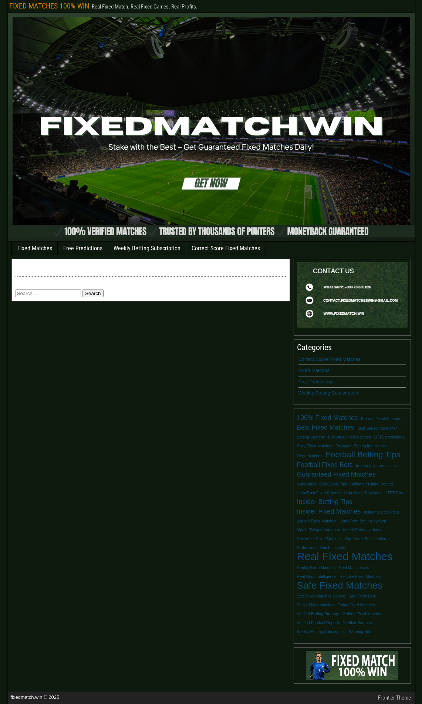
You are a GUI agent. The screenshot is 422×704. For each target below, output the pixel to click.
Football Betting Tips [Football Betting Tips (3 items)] (362, 454)
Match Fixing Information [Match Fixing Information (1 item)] (318, 530)
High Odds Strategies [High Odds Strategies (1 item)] (362, 493)
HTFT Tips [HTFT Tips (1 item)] (394, 493)
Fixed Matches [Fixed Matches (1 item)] (310, 456)
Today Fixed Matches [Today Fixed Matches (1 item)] (356, 605)
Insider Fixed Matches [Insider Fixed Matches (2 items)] (329, 511)
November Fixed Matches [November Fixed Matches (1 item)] (319, 539)
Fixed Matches (34, 248)
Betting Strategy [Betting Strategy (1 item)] (311, 437)
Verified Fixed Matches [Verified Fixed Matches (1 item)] (362, 614)
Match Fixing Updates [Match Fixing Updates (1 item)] (362, 530)
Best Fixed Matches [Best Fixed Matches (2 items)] (325, 427)
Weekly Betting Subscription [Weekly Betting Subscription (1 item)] (321, 631)
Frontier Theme (394, 697)
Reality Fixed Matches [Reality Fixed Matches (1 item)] (316, 567)
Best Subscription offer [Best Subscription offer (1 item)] (377, 428)
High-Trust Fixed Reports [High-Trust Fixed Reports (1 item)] (319, 493)
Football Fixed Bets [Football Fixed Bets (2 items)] (325, 464)
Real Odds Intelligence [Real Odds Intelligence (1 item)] (317, 576)
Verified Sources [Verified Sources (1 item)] (357, 622)
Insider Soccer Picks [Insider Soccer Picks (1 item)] (382, 512)
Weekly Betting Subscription (147, 248)
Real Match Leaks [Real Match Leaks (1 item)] (354, 567)
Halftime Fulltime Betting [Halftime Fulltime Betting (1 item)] (371, 484)
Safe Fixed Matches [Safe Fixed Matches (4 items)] (340, 585)
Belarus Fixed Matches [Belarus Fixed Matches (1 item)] (381, 418)
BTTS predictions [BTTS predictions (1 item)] (389, 437)
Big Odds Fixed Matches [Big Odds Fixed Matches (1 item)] (349, 437)
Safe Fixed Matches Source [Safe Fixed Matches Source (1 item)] (321, 596)
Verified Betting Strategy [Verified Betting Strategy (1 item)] (318, 614)
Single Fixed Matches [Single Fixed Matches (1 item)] (316, 605)
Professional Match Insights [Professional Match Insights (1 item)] (321, 547)
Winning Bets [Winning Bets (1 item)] (360, 631)
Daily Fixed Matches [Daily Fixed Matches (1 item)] (314, 446)
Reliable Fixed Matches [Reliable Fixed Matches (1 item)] (360, 576)
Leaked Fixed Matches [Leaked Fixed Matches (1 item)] (317, 521)
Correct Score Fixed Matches (226, 248)
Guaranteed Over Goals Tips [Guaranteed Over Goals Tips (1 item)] (322, 484)
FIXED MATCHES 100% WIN (49, 5)
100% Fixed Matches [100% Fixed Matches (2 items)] (327, 418)
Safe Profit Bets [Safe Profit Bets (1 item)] (362, 596)
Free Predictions (82, 248)
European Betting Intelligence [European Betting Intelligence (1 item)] (361, 446)
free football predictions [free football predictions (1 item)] (376, 465)
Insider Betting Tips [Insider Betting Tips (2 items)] (324, 501)
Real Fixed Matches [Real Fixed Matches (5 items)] (345, 556)
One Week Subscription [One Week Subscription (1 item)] (365, 539)
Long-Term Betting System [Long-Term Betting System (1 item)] (363, 521)
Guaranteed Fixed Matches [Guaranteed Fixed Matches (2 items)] (336, 474)
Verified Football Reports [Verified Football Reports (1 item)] (318, 622)
